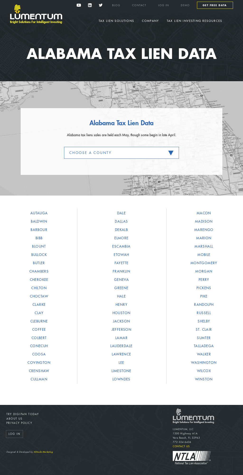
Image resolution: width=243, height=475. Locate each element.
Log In (163, 5)
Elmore (121, 238)
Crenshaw (39, 371)
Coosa (39, 354)
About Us (14, 418)
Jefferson (122, 329)
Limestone (121, 371)
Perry (204, 279)
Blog (116, 5)
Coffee (39, 329)
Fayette (122, 263)
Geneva (121, 279)
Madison (204, 221)
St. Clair (204, 329)
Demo (185, 5)
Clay (39, 313)
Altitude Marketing (43, 452)
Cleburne (39, 321)
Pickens (203, 288)
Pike (204, 296)
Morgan (203, 271)
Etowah (121, 254)
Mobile (203, 254)
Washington (204, 362)
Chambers (39, 271)
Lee (121, 362)
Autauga (39, 213)
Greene (121, 288)
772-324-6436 (182, 442)
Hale (121, 296)
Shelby (204, 321)
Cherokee (39, 279)
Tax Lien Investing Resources (194, 20)
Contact (139, 5)
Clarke (39, 304)
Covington (39, 362)
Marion (203, 238)
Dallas (121, 221)
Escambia (121, 246)
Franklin (121, 271)
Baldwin (39, 221)
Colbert (39, 338)
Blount (39, 246)
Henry (121, 304)
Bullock (39, 254)
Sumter (204, 338)
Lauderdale (121, 346)
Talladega (204, 346)
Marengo (204, 229)
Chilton (39, 288)
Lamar (121, 338)
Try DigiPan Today (22, 414)
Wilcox (204, 371)
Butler (39, 263)
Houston (121, 313)
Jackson (121, 321)
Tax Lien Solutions (116, 20)
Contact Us (181, 446)
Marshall (204, 246)
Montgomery (204, 263)
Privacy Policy (19, 423)
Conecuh (39, 346)
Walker (204, 354)
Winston (204, 379)
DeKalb (121, 229)
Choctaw (39, 296)
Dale (121, 213)
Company (150, 20)
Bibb (39, 238)
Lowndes (121, 379)
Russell (204, 313)
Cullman (39, 379)
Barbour (39, 229)
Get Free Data (215, 5)
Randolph (204, 304)
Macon (204, 213)
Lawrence (121, 354)
